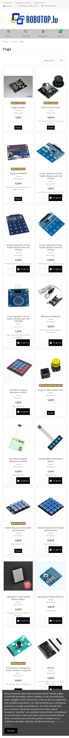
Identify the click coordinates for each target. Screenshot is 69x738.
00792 (18, 602)
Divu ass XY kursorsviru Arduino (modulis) (51, 122)
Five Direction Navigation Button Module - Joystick (18, 669)
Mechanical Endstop (51, 316)
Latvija (9, 6)
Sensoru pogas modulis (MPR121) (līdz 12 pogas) (50, 682)
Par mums (7, 3)
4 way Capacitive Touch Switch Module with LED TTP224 (50, 176)
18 (62, 60)
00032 (50, 393)
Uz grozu (55, 197)
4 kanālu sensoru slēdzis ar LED (50, 192)
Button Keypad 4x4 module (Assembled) (51, 529)
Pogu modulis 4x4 (51, 544)
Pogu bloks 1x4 (50, 475)
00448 (50, 319)
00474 (18, 464)
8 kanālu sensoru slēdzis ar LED (50, 264)
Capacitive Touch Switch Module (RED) (18, 598)
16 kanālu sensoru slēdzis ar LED (18, 264)
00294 (18, 176)
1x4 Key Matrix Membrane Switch (51, 460)
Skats (18, 127)
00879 (18, 673)
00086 (18, 110)
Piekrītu (11, 730)
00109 (51, 110)
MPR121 (50, 668)
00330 (50, 253)
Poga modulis (18, 107)
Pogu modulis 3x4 (18, 544)
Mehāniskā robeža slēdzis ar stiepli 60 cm (50, 331)
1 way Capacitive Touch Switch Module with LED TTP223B (18, 319)
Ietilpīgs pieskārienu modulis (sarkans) (18, 614)
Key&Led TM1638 (18, 173)
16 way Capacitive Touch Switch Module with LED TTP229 (18, 247)
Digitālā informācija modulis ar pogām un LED (18, 188)
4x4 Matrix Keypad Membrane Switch (18, 391)
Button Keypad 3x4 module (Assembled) (18, 529)
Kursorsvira (51, 610)
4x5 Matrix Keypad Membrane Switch (18, 460)
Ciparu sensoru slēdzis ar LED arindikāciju (18, 336)
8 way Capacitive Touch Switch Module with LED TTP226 (50, 247)
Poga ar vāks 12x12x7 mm (50, 390)
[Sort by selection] (50, 60)
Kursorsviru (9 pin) (50, 107)
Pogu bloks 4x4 (18, 406)
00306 (18, 253)
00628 (18, 533)
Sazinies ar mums (23, 3)
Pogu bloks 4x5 (18, 475)
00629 (50, 533)
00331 (18, 324)
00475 (50, 464)
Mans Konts (39, 3)
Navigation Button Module (50, 597)
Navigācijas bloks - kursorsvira (18, 684)
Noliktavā (18, 113)
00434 (18, 395)
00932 (50, 671)
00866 (50, 600)
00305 (50, 181)
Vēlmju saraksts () (28, 6)
